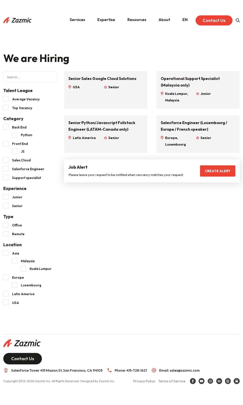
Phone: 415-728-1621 (131, 370)
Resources (136, 19)
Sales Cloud (21, 160)
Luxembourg (31, 285)
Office (17, 225)
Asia (15, 253)
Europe (18, 277)
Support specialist (26, 178)
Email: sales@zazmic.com (179, 370)
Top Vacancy (22, 108)
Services (77, 19)
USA (15, 303)
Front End (20, 144)
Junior (17, 197)
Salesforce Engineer (28, 169)
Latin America (23, 294)
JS (23, 151)
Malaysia (28, 261)
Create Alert (217, 171)
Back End (19, 127)
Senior (17, 206)
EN (185, 19)
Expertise (106, 19)
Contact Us (214, 20)
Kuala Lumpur (41, 269)
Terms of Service (171, 381)
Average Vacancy (26, 99)
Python (26, 135)
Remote (18, 234)
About (164, 19)
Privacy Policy (144, 381)
